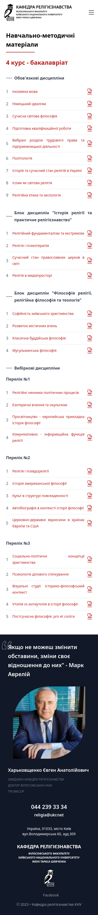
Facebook (51, 895)
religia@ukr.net (49, 815)
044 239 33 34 (49, 806)
